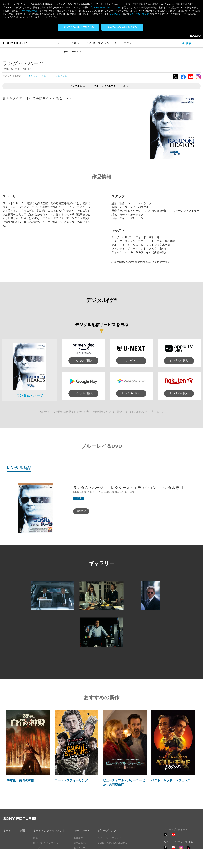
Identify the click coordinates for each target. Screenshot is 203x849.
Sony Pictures (115, 14)
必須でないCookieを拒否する (122, 27)
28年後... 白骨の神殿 (20, 780)
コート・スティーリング (71, 780)
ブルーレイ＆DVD (103, 86)
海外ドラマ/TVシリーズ (45, 842)
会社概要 (78, 838)
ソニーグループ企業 (139, 14)
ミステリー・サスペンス (54, 76)
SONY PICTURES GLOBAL (112, 842)
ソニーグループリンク (109, 838)
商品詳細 (81, 511)
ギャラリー (128, 86)
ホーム (61, 43)
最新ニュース (81, 842)
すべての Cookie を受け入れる (78, 27)
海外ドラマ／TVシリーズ (102, 43)
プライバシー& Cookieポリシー (104, 7)
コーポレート (72, 51)
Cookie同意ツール (28, 10)
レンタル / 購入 (83, 360)
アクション (32, 76)
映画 (76, 43)
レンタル (131, 360)
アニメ (128, 43)
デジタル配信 (76, 86)
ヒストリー (79, 847)
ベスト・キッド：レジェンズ (170, 780)
